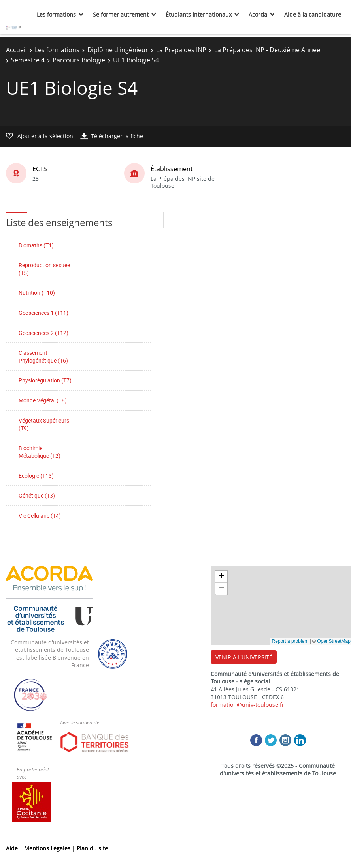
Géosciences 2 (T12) (43, 333)
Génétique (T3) (37, 495)
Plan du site (92, 848)
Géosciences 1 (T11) (43, 312)
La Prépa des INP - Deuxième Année (267, 49)
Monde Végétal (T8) (43, 400)
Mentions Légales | (50, 848)
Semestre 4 (28, 60)
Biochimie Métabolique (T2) (39, 452)
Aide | (15, 848)
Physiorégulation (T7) (45, 380)
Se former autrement (121, 14)
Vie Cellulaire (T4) (40, 515)
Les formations (56, 14)
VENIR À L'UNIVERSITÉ (243, 657)
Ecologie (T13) (36, 475)
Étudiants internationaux (199, 14)
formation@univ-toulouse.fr (247, 704)
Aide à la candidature (312, 14)
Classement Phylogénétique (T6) (43, 356)
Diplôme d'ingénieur (117, 49)
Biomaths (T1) (36, 245)
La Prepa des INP (181, 49)
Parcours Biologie (79, 60)
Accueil (16, 49)
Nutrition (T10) (37, 292)
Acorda (258, 14)
